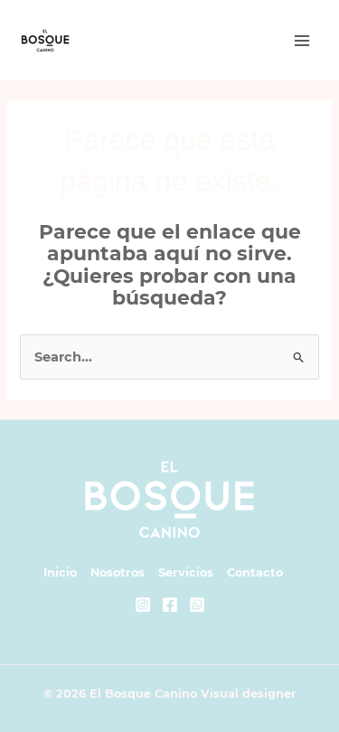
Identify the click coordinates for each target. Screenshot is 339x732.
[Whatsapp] (197, 604)
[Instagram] (143, 604)
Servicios (185, 572)
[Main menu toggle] (302, 41)
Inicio (60, 572)
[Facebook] (170, 604)
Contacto (255, 572)
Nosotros (117, 572)
